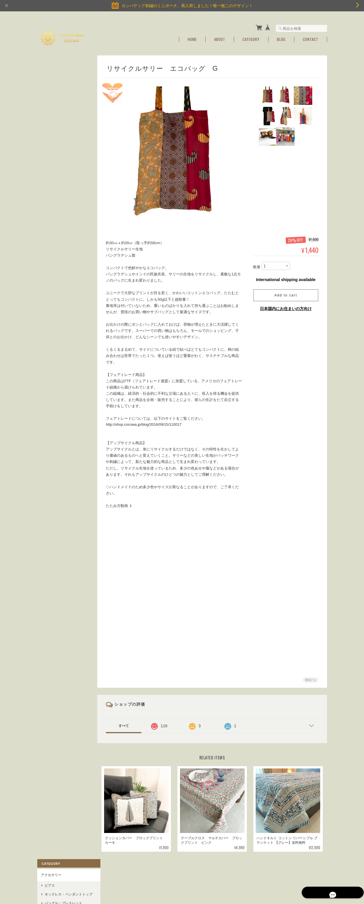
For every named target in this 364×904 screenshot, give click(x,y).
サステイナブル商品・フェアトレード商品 (64, 195)
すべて (126, 723)
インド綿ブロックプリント (61, 211)
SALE (45, 224)
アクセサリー (51, 69)
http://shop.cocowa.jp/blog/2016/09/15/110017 (146, 423)
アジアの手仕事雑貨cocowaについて (213, 874)
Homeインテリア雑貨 (58, 148)
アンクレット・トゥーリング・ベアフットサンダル (64, 122)
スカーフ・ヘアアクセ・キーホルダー (64, 177)
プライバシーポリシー (264, 874)
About (219, 37)
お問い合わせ (51, 284)
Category (251, 37)
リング (49, 111)
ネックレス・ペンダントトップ (64, 91)
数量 (256, 265)
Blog (281, 37)
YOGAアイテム (52, 135)
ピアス (49, 80)
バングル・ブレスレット (63, 102)
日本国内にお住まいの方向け (286, 307)
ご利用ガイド (51, 257)
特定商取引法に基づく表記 (61, 271)
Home (192, 37)
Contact (310, 37)
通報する (310, 676)
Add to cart (285, 294)
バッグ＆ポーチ (53, 162)
